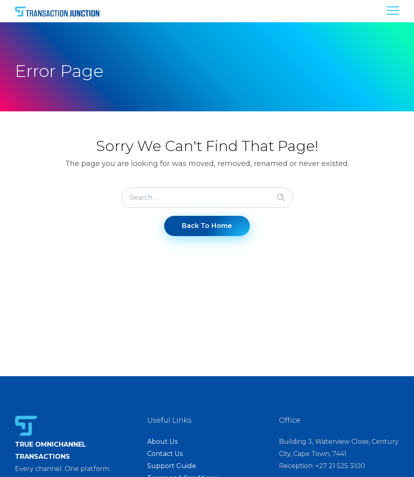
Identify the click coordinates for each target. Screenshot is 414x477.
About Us (162, 441)
